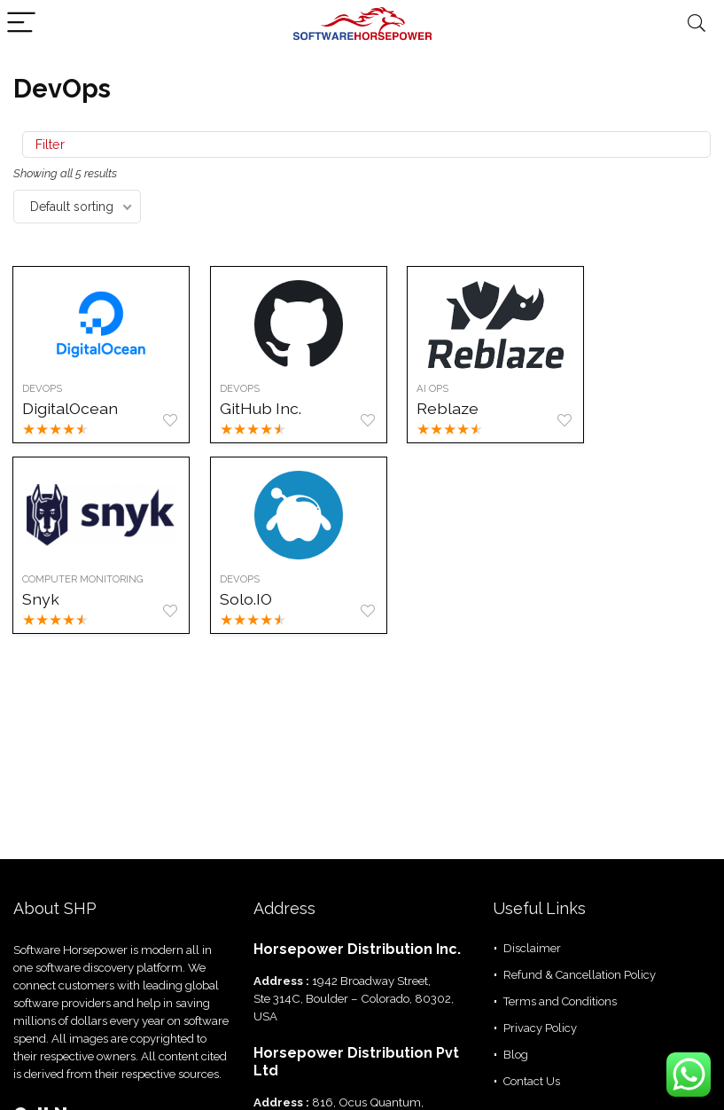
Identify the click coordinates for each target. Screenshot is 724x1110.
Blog (515, 1054)
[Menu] (21, 23)
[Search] (696, 23)
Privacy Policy (540, 1028)
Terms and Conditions (560, 1001)
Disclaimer (532, 948)
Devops (242, 579)
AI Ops (437, 388)
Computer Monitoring (83, 579)
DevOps (43, 388)
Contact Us (531, 1081)
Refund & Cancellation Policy (579, 974)
